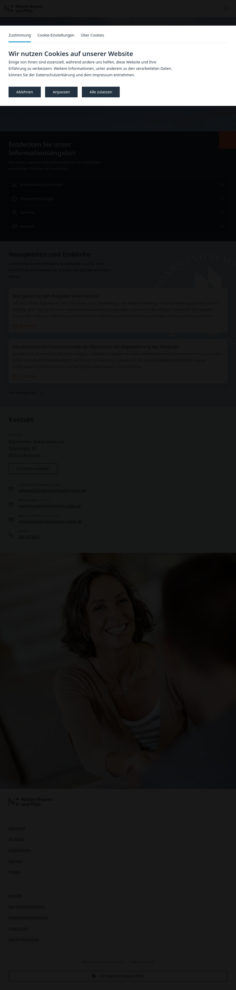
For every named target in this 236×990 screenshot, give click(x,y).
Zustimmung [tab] (20, 35)
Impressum (103, 74)
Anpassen (61, 91)
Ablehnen (24, 91)
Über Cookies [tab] (92, 35)
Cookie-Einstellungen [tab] (55, 35)
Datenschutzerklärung (55, 74)
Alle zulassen (101, 91)
